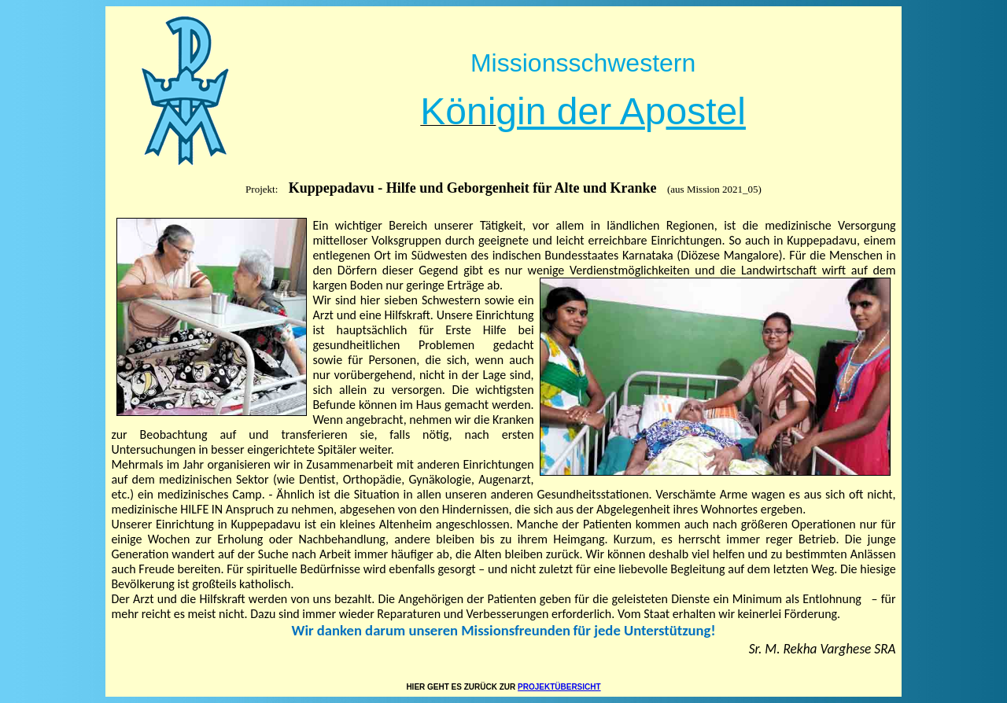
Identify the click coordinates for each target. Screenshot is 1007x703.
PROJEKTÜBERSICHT (559, 687)
